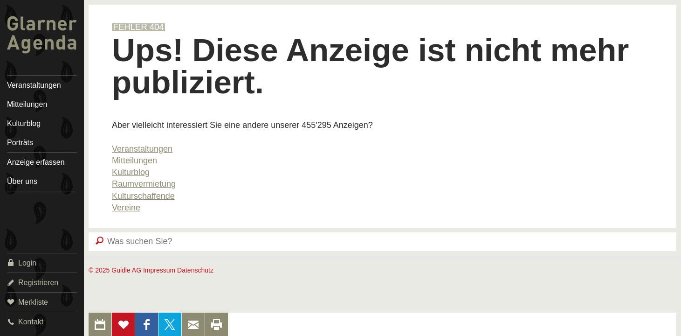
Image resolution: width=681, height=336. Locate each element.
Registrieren (32, 282)
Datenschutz (195, 270)
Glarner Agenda (42, 35)
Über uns (22, 181)
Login (21, 262)
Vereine (126, 207)
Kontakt (25, 321)
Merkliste (27, 302)
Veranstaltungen (34, 85)
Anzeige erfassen (36, 162)
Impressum (159, 270)
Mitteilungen (27, 104)
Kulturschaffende (143, 196)
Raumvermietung (144, 184)
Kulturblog (24, 123)
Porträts (20, 143)
